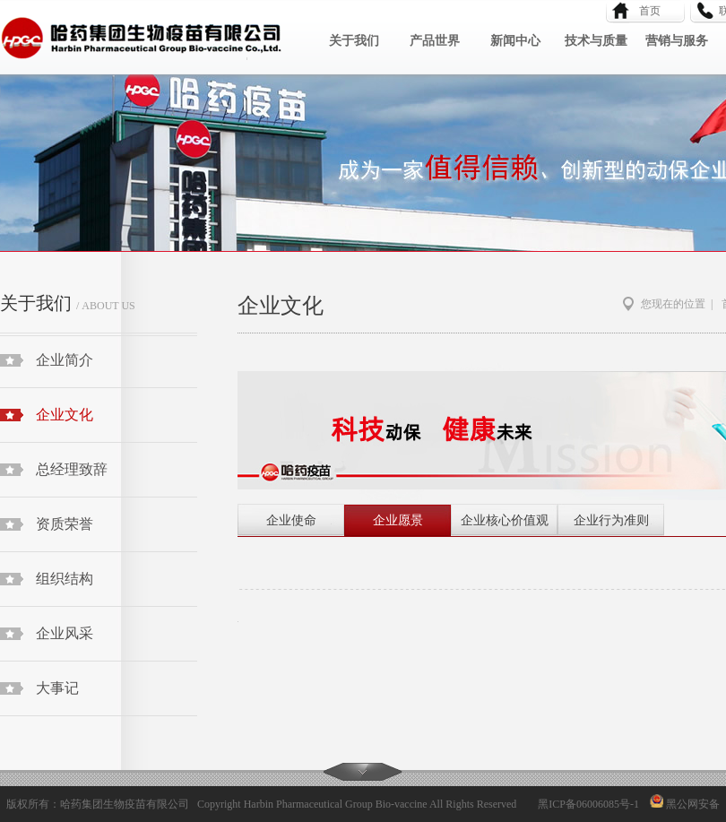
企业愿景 (398, 520)
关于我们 (354, 41)
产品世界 (435, 41)
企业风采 (64, 633)
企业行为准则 (611, 520)
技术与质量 (596, 41)
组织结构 (64, 578)
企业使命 (291, 520)
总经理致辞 (72, 469)
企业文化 (64, 414)
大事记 (57, 688)
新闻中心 (515, 41)
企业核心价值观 (505, 520)
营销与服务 (676, 41)
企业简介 (64, 360)
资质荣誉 (64, 524)
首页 (644, 10)
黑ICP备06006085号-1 (588, 804)
